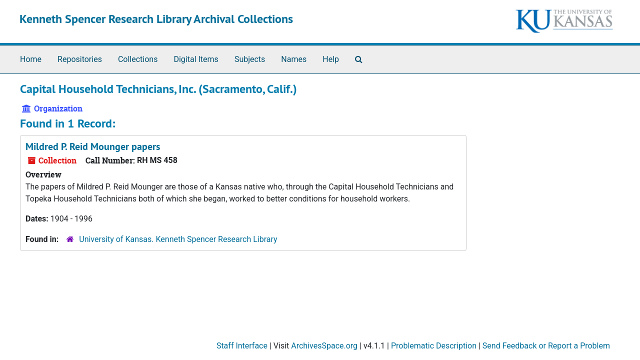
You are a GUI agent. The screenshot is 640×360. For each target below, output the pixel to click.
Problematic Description (433, 345)
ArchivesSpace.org (324, 345)
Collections (138, 59)
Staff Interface (242, 345)
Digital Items (196, 59)
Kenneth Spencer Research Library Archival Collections (156, 18)
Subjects (249, 59)
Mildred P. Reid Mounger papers (93, 146)
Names (293, 59)
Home (31, 59)
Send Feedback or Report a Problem (546, 345)
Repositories (80, 59)
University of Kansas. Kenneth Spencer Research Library (178, 239)
